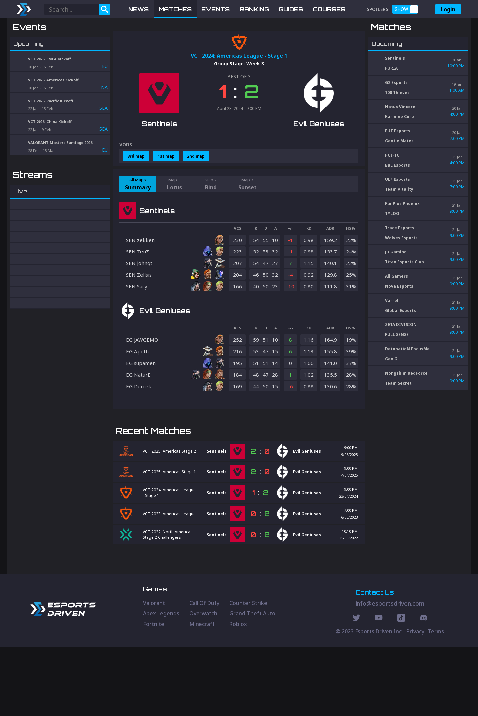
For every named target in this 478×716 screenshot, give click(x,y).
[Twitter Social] (356, 688)
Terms (436, 700)
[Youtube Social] (379, 688)
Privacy (415, 700)
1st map (166, 190)
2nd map (196, 190)
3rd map (136, 190)
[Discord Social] (401, 688)
